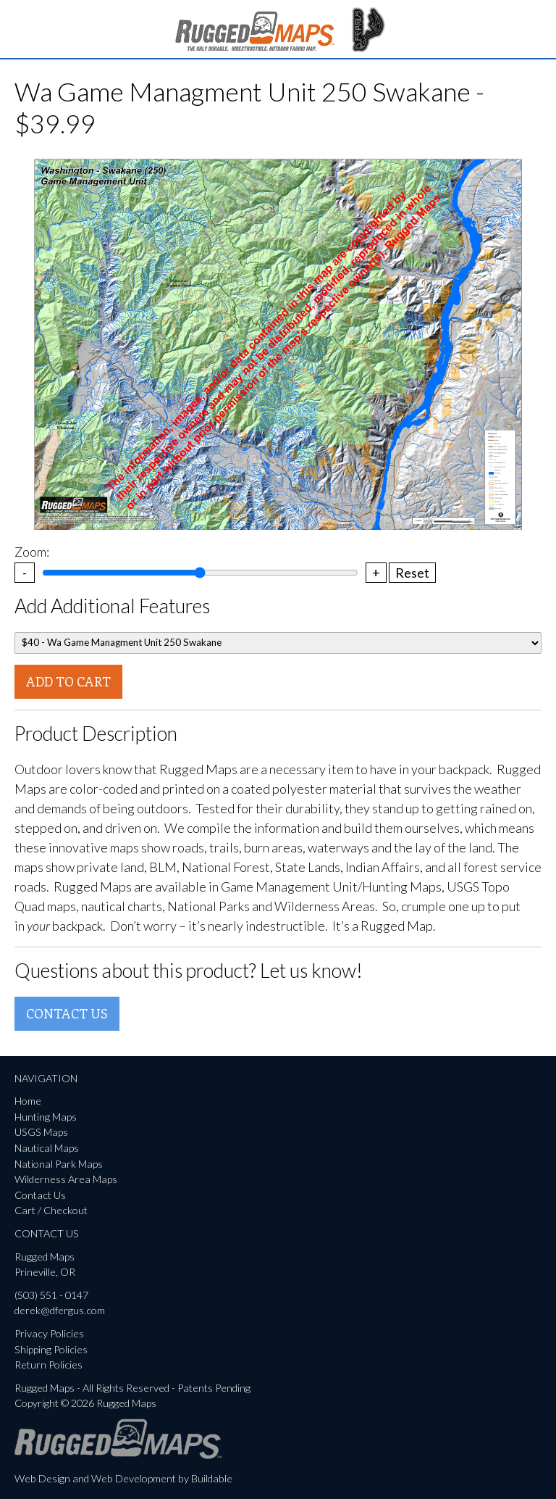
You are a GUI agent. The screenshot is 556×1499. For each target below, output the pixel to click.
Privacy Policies (49, 1333)
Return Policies (48, 1364)
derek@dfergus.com (59, 1310)
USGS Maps (41, 1132)
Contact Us (67, 1013)
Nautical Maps (46, 1148)
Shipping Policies (51, 1349)
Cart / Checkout (51, 1210)
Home (27, 1101)
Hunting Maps (45, 1116)
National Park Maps (58, 1164)
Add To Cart (68, 681)
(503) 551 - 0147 (51, 1295)
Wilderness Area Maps (65, 1179)
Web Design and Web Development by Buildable (123, 1478)
